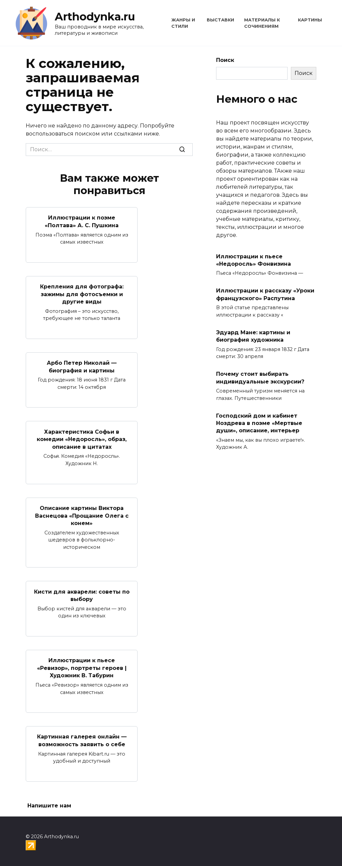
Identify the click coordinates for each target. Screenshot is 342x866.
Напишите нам (49, 804)
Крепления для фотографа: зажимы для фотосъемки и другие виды (82, 294)
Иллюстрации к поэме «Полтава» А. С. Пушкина (82, 221)
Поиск (225, 60)
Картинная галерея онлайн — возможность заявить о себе (82, 739)
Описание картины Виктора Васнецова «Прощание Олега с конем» (82, 514)
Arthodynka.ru (95, 16)
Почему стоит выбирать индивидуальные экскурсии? (260, 377)
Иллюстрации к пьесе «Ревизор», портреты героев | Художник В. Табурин (82, 667)
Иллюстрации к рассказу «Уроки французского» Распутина (265, 294)
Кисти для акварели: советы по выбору (82, 594)
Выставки (220, 19)
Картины (310, 19)
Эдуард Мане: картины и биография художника (253, 336)
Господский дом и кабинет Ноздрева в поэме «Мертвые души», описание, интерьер (259, 423)
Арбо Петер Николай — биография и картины (82, 366)
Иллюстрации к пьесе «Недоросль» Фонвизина (253, 260)
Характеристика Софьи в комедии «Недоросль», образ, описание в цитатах (82, 438)
